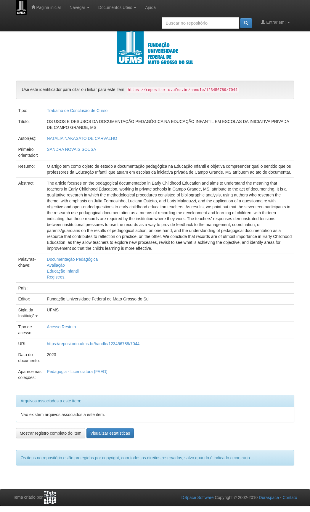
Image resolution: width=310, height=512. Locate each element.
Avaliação (56, 265)
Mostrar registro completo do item (51, 433)
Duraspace (269, 497)
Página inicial (46, 7)
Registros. (56, 277)
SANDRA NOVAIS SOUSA (71, 149)
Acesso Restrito (61, 326)
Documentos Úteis (117, 7)
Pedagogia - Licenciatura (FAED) (77, 371)
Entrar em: (275, 22)
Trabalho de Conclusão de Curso (77, 110)
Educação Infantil (62, 271)
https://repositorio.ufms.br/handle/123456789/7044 (93, 343)
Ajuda (150, 7)
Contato (289, 497)
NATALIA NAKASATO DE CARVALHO (82, 138)
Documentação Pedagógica (72, 259)
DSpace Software (197, 497)
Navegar (79, 7)
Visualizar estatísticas (110, 433)
